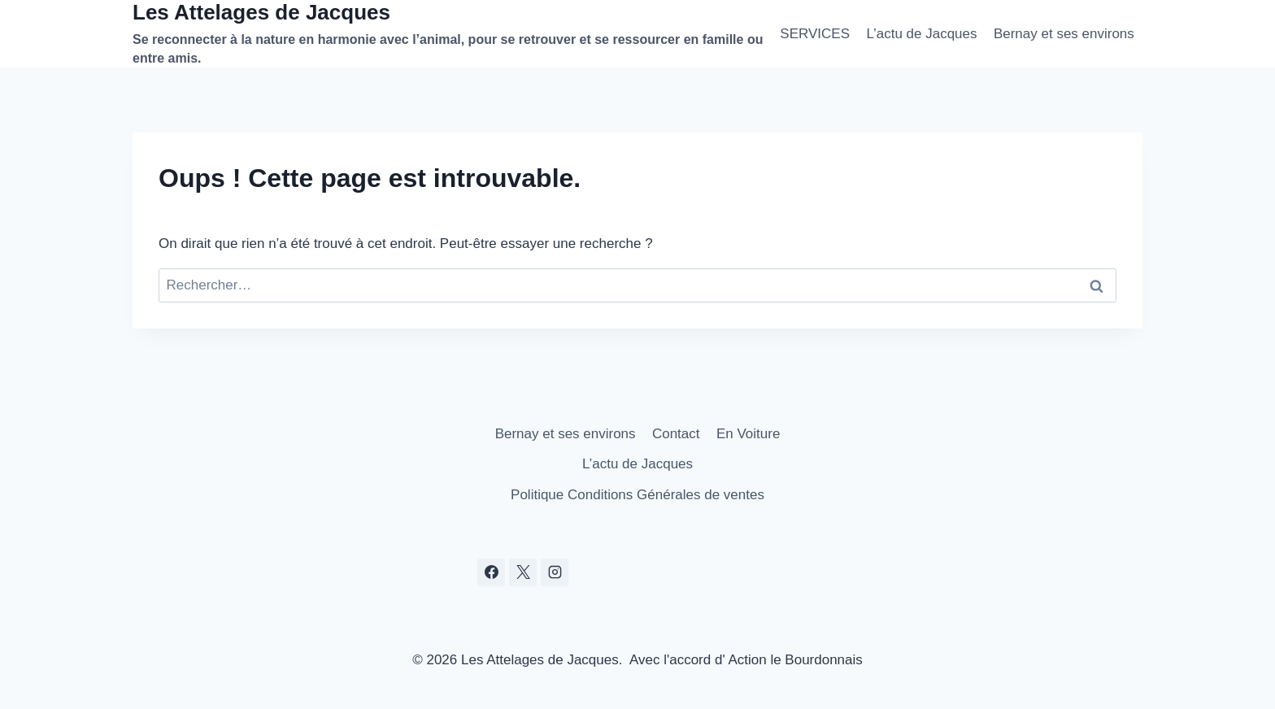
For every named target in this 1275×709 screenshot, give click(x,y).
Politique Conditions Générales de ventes (637, 494)
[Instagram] (554, 572)
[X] (523, 572)
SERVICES (815, 33)
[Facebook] (491, 572)
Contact (676, 433)
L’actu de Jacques (921, 33)
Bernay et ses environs (1064, 33)
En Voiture (748, 433)
